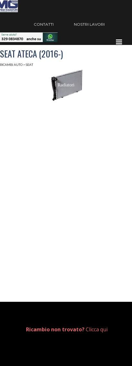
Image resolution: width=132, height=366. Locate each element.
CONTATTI (44, 24)
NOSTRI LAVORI (89, 24)
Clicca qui (67, 329)
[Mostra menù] (119, 42)
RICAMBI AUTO (11, 64)
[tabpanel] (71, 330)
